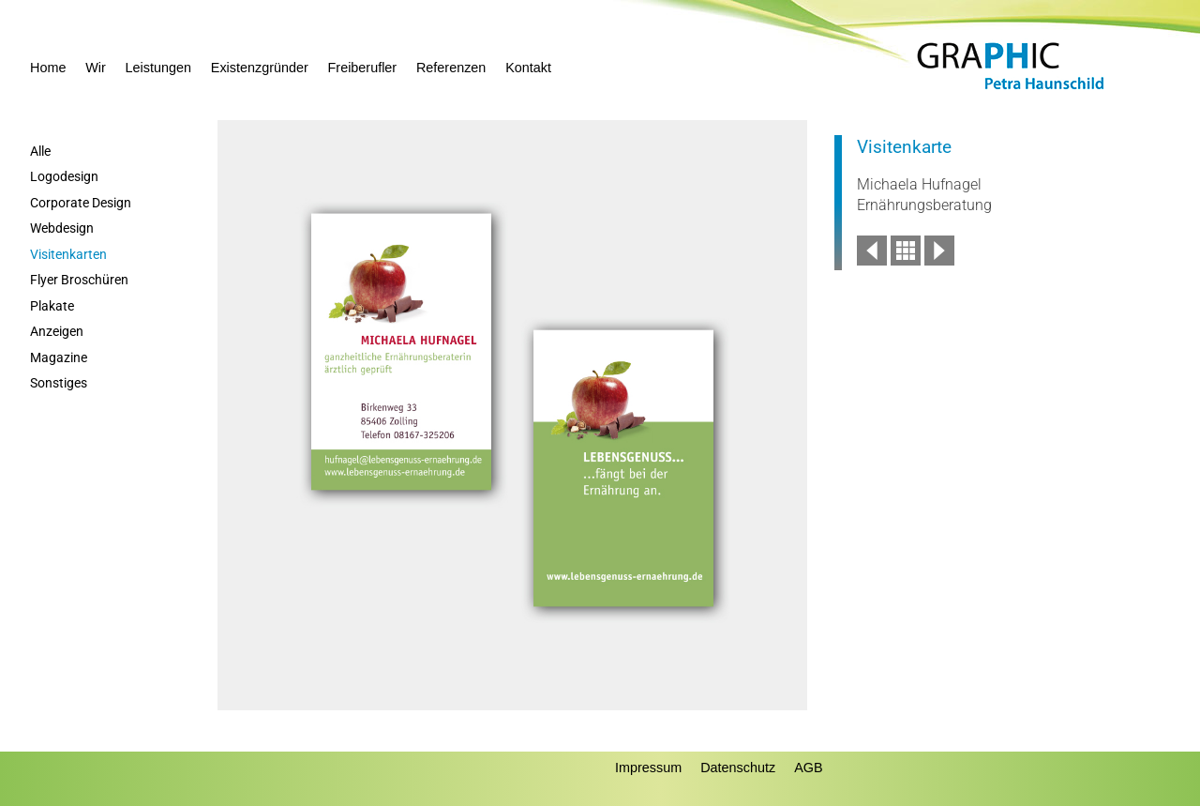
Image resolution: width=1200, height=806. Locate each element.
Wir (95, 67)
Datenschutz (737, 767)
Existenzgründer (259, 67)
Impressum (648, 767)
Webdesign (62, 228)
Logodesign (64, 177)
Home (48, 67)
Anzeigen (56, 332)
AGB (808, 767)
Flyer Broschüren (79, 280)
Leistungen (158, 67)
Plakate (52, 306)
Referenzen (451, 67)
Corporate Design (80, 203)
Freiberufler (363, 67)
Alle (40, 152)
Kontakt (528, 67)
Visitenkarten (68, 255)
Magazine (58, 358)
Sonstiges (58, 383)
